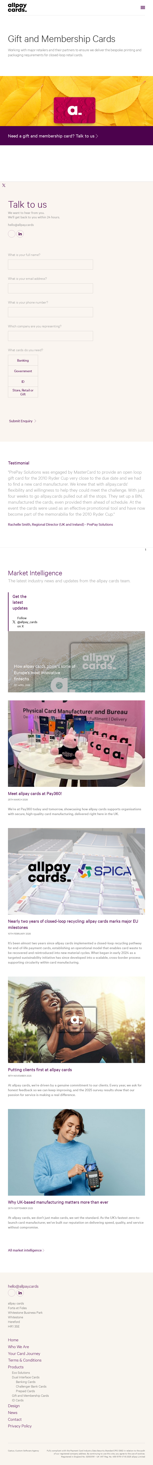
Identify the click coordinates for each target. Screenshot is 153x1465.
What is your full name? (24, 254)
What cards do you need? (25, 349)
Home (13, 1339)
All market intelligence (25, 1250)
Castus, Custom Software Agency (23, 1450)
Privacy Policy (20, 1425)
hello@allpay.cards (21, 224)
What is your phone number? (28, 302)
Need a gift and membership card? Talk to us (51, 135)
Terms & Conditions (24, 1359)
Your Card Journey (24, 1353)
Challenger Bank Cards (31, 1386)
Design (14, 1405)
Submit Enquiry (20, 420)
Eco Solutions (21, 1372)
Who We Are (18, 1346)
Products (16, 1366)
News (12, 1412)
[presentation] (114, 408)
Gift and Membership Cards (30, 1395)
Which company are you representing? (34, 326)
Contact (15, 1419)
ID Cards (18, 1400)
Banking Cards (25, 1381)
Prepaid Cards (25, 1391)
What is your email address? (27, 278)
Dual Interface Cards (25, 1377)
